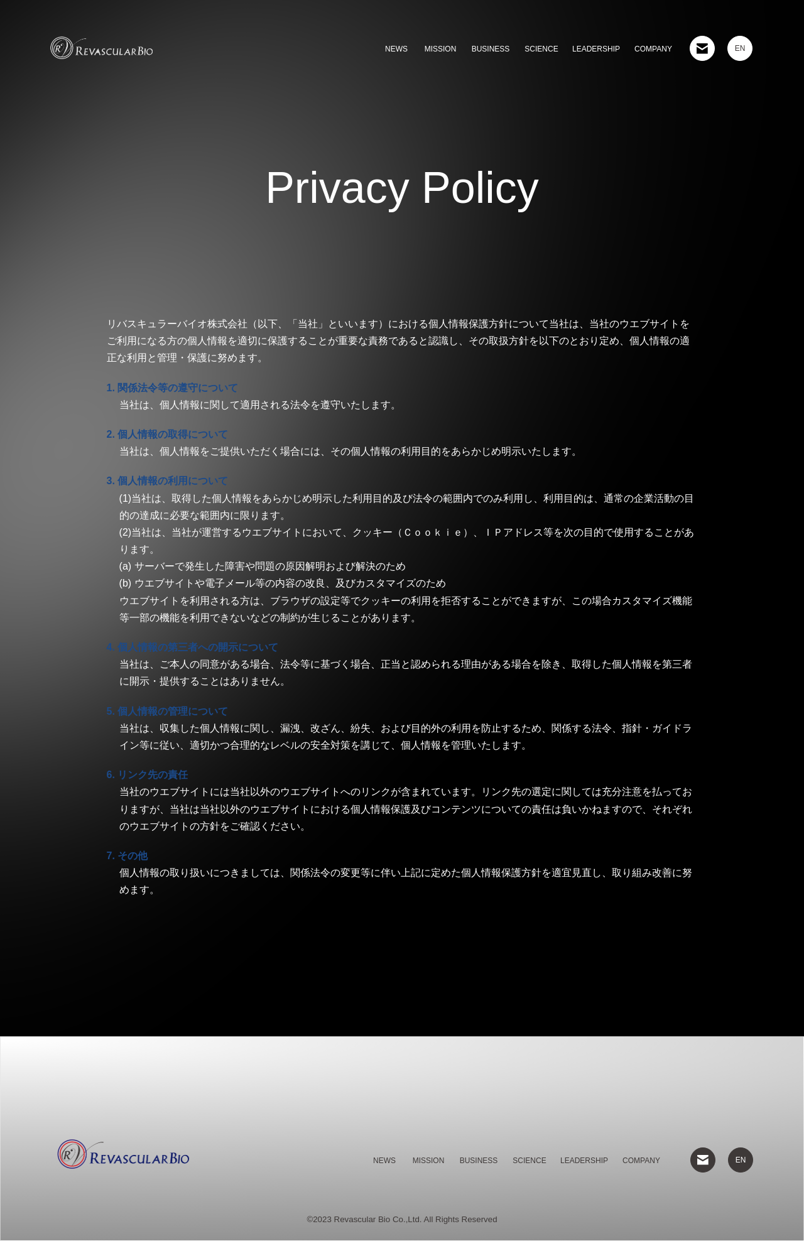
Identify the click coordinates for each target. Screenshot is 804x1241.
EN (740, 48)
